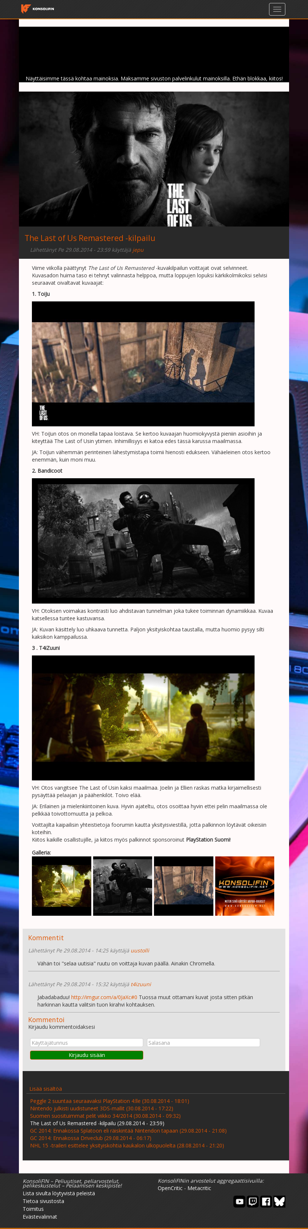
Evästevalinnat (40, 1216)
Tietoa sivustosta (43, 1201)
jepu (138, 249)
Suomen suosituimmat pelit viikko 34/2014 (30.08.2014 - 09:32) (105, 1115)
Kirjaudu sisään (87, 1054)
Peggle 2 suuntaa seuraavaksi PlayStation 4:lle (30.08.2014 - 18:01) (109, 1100)
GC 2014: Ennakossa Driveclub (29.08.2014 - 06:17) (90, 1138)
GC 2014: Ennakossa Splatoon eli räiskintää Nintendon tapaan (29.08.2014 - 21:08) (128, 1130)
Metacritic (199, 1188)
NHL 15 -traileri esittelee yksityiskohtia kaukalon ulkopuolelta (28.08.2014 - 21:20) (127, 1145)
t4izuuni (141, 984)
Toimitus (33, 1208)
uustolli (140, 950)
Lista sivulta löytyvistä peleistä (59, 1193)
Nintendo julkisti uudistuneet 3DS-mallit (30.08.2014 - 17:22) (101, 1108)
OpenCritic (170, 1188)
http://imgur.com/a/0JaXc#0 (104, 997)
